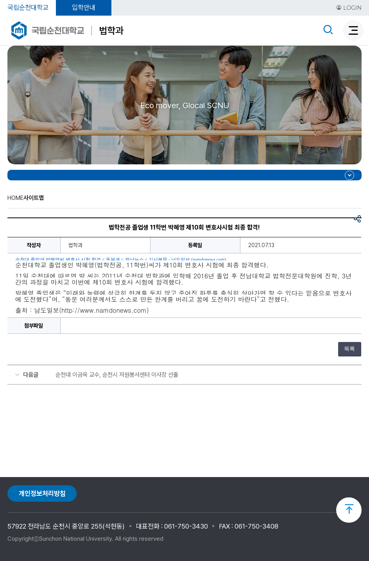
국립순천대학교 (27, 7)
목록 (349, 349)
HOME (15, 197)
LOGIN (349, 7)
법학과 (111, 30)
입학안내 (83, 7)
